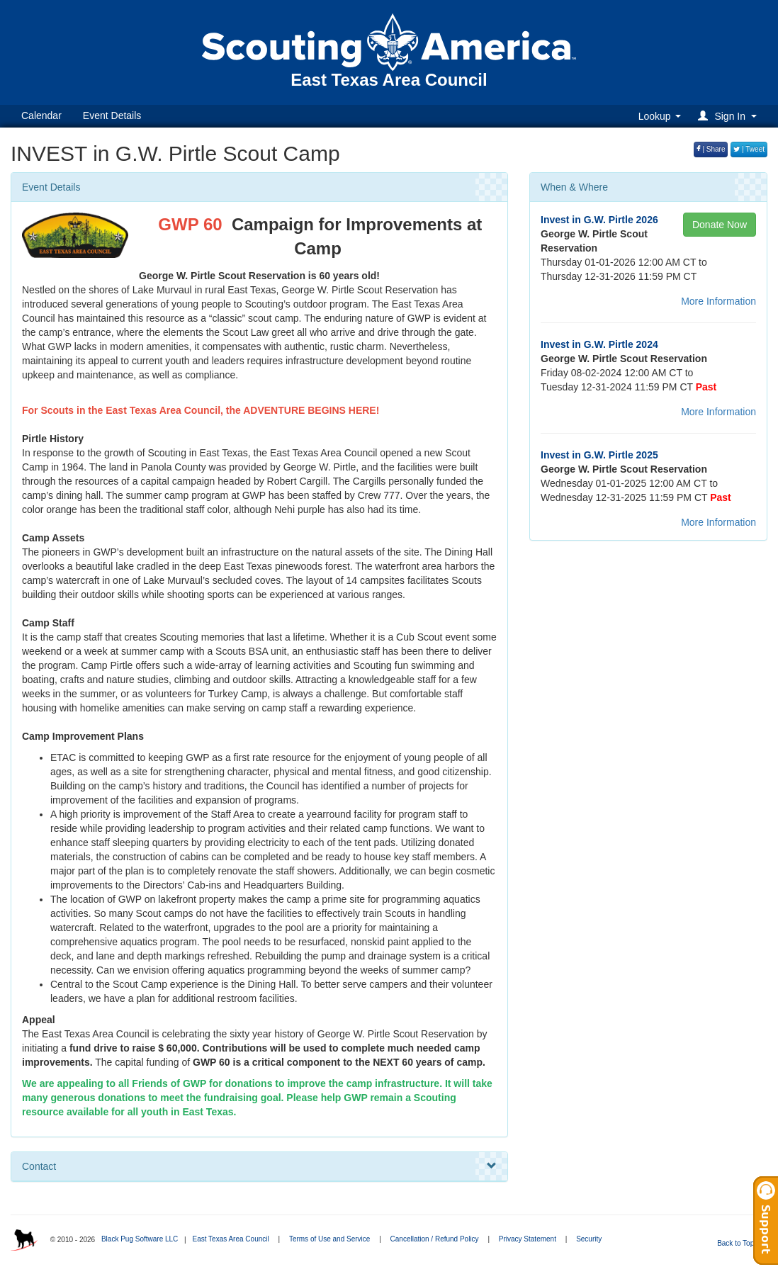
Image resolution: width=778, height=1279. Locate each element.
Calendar (41, 115)
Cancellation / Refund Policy (434, 1239)
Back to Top (740, 1243)
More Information (718, 301)
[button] (729, 116)
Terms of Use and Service (330, 1239)
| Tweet (749, 149)
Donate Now (719, 224)
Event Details (112, 115)
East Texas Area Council (230, 1239)
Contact (259, 1166)
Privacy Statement (527, 1239)
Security (589, 1239)
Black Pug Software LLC (139, 1239)
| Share (711, 149)
